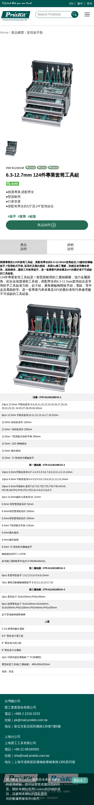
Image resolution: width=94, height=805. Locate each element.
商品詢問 (46, 225)
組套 (33, 216)
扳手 (13, 216)
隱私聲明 (40, 794)
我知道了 (79, 780)
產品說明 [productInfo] (23, 247)
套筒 (23, 216)
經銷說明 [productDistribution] (70, 247)
